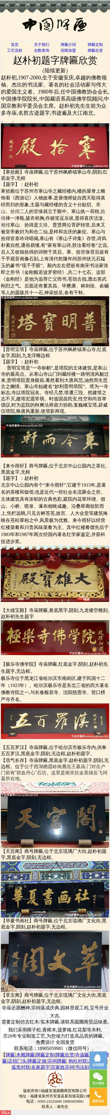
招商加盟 (68, 50)
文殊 (43, 224)
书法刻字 (84, 1067)
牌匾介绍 (68, 44)
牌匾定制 (95, 44)
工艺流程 (14, 50)
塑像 (38, 211)
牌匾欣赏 (95, 50)
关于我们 (41, 44)
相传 (5, 224)
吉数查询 (41, 50)
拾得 (15, 211)
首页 (14, 44)
